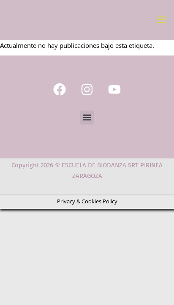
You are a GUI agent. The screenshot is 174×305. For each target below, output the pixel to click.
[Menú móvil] (161, 20)
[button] (87, 118)
